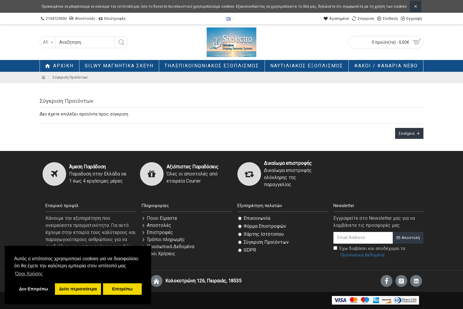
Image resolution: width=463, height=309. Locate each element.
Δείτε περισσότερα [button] (78, 289)
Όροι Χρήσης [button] (29, 273)
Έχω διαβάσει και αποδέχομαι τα (369, 252)
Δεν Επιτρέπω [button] (33, 289)
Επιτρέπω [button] (122, 289)
